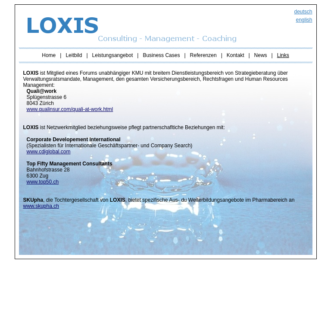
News (260, 55)
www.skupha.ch (41, 206)
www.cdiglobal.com (49, 152)
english (304, 20)
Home (49, 55)
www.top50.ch (43, 182)
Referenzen (203, 55)
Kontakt (235, 55)
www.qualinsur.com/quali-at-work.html (70, 109)
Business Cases (161, 55)
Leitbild (74, 55)
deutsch (303, 12)
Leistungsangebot (112, 55)
